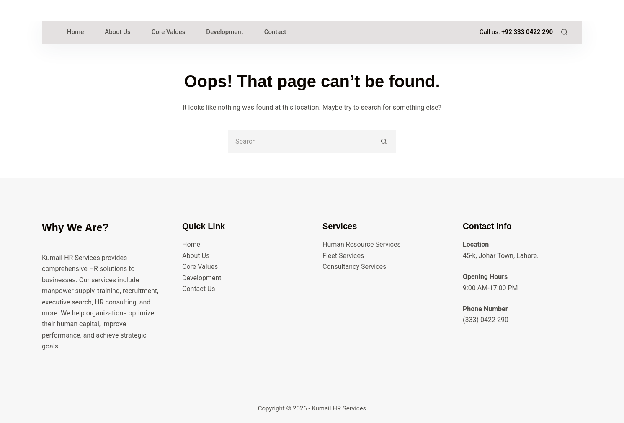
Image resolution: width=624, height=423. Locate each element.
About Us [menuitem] (118, 32)
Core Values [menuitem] (169, 32)
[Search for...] (300, 141)
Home (191, 244)
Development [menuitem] (224, 32)
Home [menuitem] (75, 32)
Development (202, 278)
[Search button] (384, 141)
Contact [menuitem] (275, 32)
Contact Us (198, 289)
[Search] (564, 32)
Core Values (200, 267)
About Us (195, 256)
